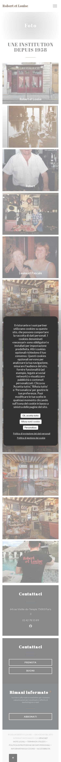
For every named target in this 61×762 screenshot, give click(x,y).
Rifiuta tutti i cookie (30, 421)
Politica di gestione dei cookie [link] (31, 438)
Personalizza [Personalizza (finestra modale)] (30, 427)
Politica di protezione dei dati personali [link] (31, 433)
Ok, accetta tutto (30, 415)
